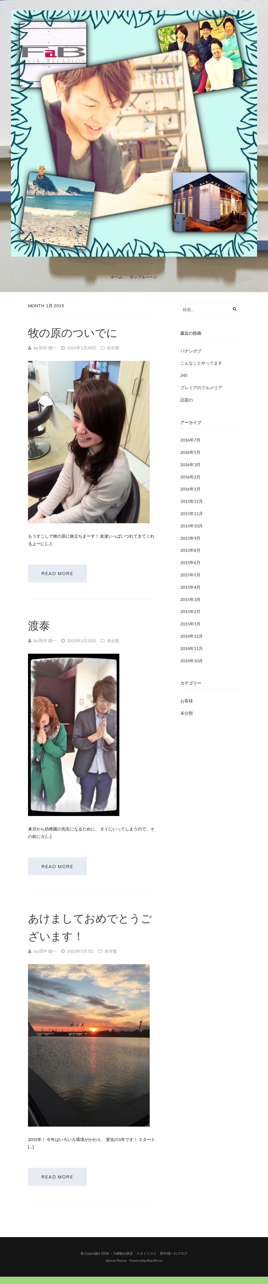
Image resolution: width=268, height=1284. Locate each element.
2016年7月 (190, 439)
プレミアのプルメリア (201, 387)
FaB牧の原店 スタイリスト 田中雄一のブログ (150, 1261)
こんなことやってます (201, 362)
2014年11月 (191, 648)
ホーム (116, 277)
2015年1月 (190, 623)
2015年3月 (190, 599)
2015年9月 (190, 538)
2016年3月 (190, 464)
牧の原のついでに (73, 333)
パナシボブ (190, 350)
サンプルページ (143, 277)
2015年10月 (191, 525)
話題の (186, 399)
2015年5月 (190, 574)
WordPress (155, 1268)
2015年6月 (190, 562)
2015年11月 (191, 513)
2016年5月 (190, 452)
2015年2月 (190, 611)
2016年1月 (190, 488)
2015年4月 (190, 587)
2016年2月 (190, 476)
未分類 (113, 347)
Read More (60, 575)
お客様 (186, 700)
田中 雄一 (48, 347)
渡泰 (39, 628)
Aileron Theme (116, 1268)
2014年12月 (191, 635)
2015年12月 (191, 501)
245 (183, 375)
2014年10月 (191, 660)
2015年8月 (190, 550)
